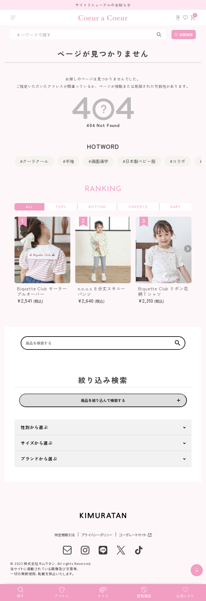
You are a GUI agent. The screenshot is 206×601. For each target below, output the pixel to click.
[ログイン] (178, 17)
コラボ (178, 161)
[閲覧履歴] (144, 591)
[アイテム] (62, 591)
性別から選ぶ (34, 427)
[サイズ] (103, 591)
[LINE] (103, 550)
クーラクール (35, 161)
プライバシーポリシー (97, 534)
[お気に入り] (185, 591)
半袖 (69, 161)
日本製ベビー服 (140, 161)
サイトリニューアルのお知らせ (103, 4)
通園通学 (99, 161)
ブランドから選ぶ (39, 459)
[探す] (20, 591)
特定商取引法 (65, 534)
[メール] (67, 550)
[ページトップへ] (197, 570)
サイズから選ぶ (37, 443)
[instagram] (85, 550)
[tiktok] (138, 550)
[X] (121, 550)
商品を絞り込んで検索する (103, 400)
